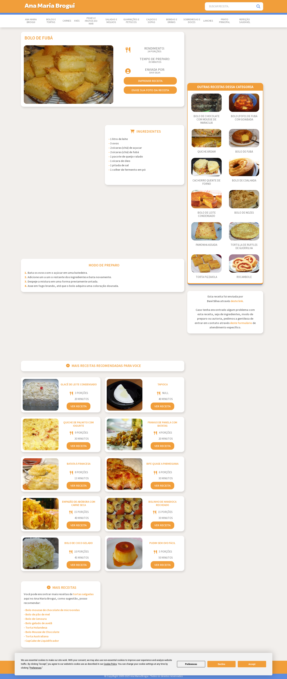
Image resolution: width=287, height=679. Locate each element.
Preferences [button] (35, 668)
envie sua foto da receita (150, 90)
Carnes (67, 20)
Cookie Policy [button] (110, 664)
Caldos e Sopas (151, 21)
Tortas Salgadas (83, 594)
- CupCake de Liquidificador (41, 641)
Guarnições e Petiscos (131, 21)
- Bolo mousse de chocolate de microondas (52, 610)
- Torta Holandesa (35, 628)
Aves (77, 20)
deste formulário (241, 323)
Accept (252, 664)
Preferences (191, 664)
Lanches (208, 20)
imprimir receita (150, 81)
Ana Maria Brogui (31, 21)
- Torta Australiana (36, 636)
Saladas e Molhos (111, 21)
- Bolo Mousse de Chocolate (41, 632)
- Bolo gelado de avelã (38, 623)
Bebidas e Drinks (171, 21)
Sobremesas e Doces (191, 21)
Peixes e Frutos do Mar (91, 21)
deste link (237, 301)
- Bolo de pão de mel (37, 615)
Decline (221, 664)
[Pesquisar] (258, 6)
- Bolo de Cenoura (35, 619)
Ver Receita (78, 406)
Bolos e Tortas (51, 21)
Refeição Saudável (244, 21)
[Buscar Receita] (229, 6)
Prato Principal (224, 21)
